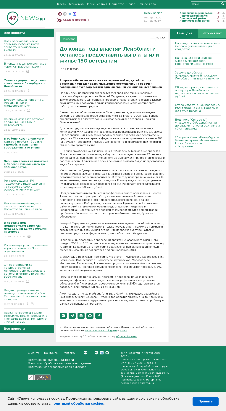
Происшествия (96, 4)
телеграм (69, 14)
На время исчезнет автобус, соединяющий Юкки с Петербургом (26, 125)
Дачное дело (146, 4)
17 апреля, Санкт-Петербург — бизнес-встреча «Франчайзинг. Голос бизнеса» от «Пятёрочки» (197, 142)
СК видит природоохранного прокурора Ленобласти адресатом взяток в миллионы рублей (197, 91)
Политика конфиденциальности (51, 360)
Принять (205, 401)
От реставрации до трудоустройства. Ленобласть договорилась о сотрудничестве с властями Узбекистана (26, 273)
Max (107, 352)
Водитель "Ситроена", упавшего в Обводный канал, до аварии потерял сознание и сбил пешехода (197, 124)
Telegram (102, 352)
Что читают (212, 33)
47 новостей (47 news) (138, 353)
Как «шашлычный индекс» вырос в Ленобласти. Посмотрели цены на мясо (26, 209)
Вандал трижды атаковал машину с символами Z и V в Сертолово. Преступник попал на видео (26, 297)
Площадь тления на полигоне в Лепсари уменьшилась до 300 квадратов (197, 46)
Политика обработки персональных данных (59, 363)
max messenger (74, 14)
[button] (63, 316)
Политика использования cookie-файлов (57, 367)
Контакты (51, 353)
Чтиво (131, 4)
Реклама (69, 353)
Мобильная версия (60, 14)
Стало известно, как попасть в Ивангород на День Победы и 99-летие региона (197, 108)
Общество (117, 4)
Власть (61, 4)
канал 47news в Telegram (101, 331)
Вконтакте (85, 352)
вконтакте (65, 14)
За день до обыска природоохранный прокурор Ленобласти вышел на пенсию (197, 75)
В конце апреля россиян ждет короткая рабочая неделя (26, 68)
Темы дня (184, 33)
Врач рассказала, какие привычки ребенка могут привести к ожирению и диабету (26, 48)
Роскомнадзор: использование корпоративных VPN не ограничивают (26, 251)
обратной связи (126, 336)
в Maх (123, 331)
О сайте (34, 353)
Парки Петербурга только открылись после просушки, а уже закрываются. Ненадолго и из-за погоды (26, 320)
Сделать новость (75, 20)
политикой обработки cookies (77, 403)
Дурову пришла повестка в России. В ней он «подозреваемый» (26, 105)
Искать (222, 3)
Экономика (76, 4)
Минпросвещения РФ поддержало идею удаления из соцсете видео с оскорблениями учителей (26, 188)
